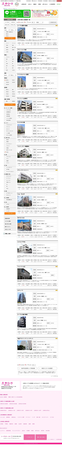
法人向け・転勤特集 (3, 401)
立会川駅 (20, 428)
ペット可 (33, 421)
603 (19, 313)
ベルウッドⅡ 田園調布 (23, 148)
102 (19, 288)
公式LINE (58, 4)
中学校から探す (13, 24)
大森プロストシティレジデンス (25, 343)
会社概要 (28, 435)
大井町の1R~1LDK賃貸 (4, 408)
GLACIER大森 (21, 123)
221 (19, 361)
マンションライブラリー (16, 435)
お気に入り (49, 44)
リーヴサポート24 (29, 441)
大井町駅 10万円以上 (46, 415)
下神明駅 (6, 428)
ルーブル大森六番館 (22, 318)
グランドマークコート (23, 172)
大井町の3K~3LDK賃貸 (22, 408)
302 (19, 264)
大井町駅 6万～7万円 (11, 415)
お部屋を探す (23, 4)
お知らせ (29, 4)
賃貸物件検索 (7, 218)
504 (19, 44)
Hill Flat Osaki (20, 220)
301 (19, 239)
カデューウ (20, 294)
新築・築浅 (38, 421)
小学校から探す (7, 24)
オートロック (28, 421)
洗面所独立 (8, 421)
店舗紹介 (35, 4)
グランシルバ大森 (21, 50)
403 (19, 215)
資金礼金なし (14, 421)
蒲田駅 (33, 428)
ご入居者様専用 (52, 4)
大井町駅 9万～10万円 (37, 415)
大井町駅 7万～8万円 (20, 415)
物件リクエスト (7, 226)
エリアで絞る (7, 22)
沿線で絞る (13, 22)
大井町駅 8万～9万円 (28, 415)
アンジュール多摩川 (22, 99)
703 (19, 142)
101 (19, 118)
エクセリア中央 (21, 244)
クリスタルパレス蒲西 (23, 75)
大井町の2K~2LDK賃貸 (13, 408)
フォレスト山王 (21, 270)
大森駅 (30, 428)
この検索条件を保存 (53, 22)
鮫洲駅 (16, 428)
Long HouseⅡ (21, 196)
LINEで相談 (48, 435)
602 (19, 337)
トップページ (2, 435)
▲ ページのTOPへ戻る (54, 380)
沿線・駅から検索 (8, 223)
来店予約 (42, 435)
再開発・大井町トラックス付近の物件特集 (15, 401)
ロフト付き (52, 421)
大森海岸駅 (25, 428)
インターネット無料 (21, 421)
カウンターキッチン (45, 421)
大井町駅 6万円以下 (3, 415)
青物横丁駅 (11, 428)
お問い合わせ (44, 4)
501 (19, 94)
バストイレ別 (2, 421)
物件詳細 (55, 44)
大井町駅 (1, 428)
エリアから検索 (7, 221)
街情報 (39, 4)
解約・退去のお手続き (41, 441)
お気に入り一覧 (7, 229)
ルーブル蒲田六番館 (22, 25)
